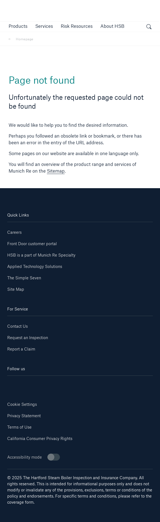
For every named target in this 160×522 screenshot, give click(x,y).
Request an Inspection (27, 337)
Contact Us (17, 326)
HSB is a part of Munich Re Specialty (41, 255)
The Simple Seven (24, 277)
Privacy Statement (24, 415)
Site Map (15, 289)
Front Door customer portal (32, 243)
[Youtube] (43, 384)
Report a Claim (21, 349)
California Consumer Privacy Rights (39, 438)
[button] (18, 26)
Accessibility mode (33, 457)
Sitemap (56, 171)
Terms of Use (19, 427)
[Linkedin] (19, 384)
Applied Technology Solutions (34, 266)
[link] (77, 26)
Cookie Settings (22, 404)
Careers (14, 232)
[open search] (148, 27)
